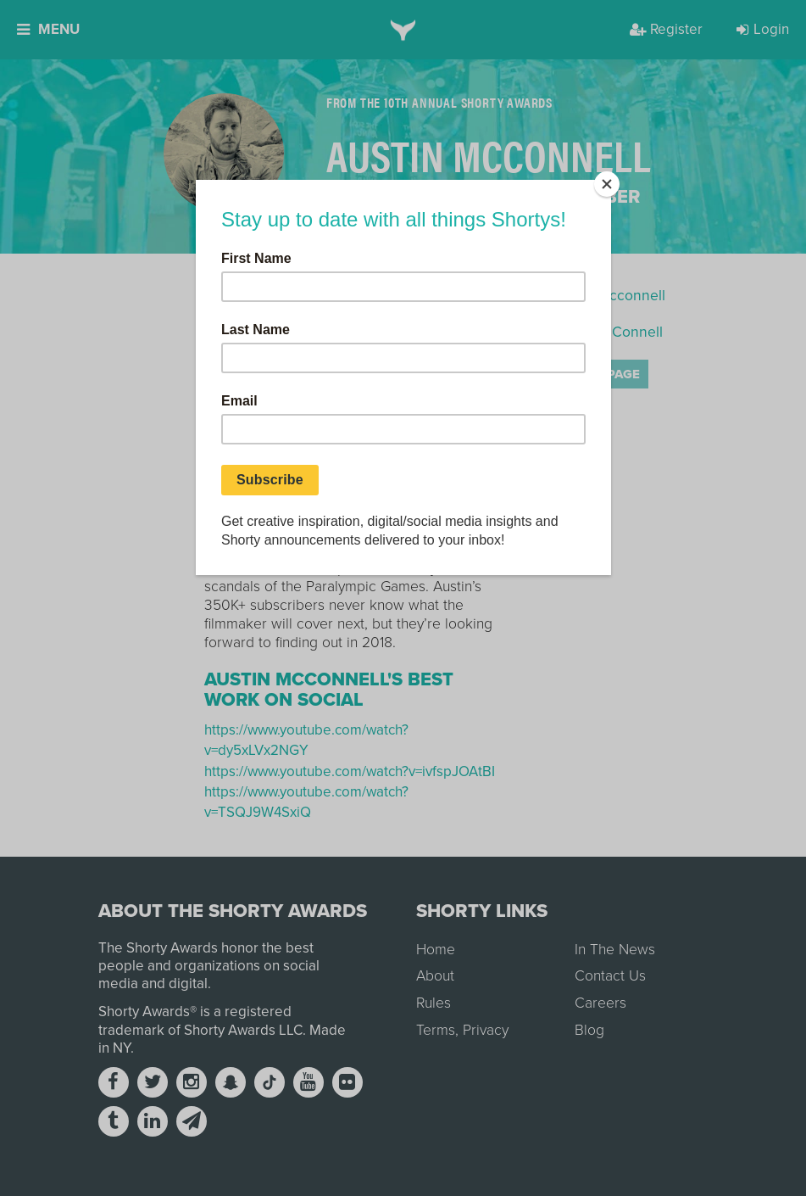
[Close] (607, 184)
